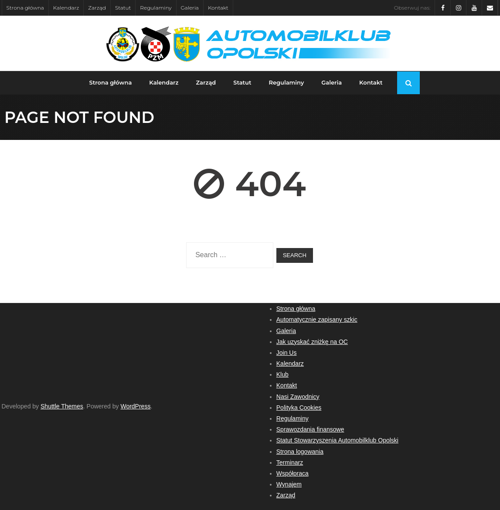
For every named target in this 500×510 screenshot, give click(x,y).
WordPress (135, 406)
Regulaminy (155, 7)
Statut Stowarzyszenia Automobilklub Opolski (337, 440)
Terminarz (289, 462)
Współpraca (292, 473)
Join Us (286, 352)
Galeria (190, 7)
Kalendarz (66, 7)
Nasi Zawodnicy (298, 396)
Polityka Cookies (299, 407)
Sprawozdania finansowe (310, 429)
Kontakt (218, 7)
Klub (282, 374)
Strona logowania (299, 451)
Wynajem (289, 484)
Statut (123, 7)
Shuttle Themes (62, 406)
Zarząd (97, 7)
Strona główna (25, 7)
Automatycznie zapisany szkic (316, 319)
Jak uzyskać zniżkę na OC (312, 341)
